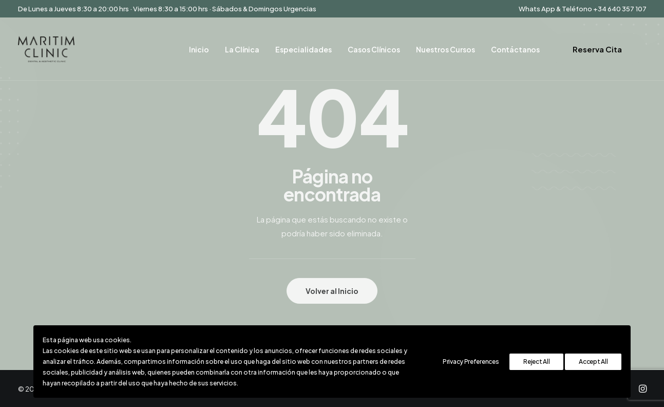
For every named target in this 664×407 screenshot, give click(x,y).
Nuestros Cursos (445, 49)
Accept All (593, 361)
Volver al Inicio (332, 290)
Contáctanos (515, 49)
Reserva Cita (597, 49)
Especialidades (303, 49)
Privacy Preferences (471, 361)
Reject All (536, 361)
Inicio (199, 49)
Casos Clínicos (374, 49)
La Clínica (242, 49)
